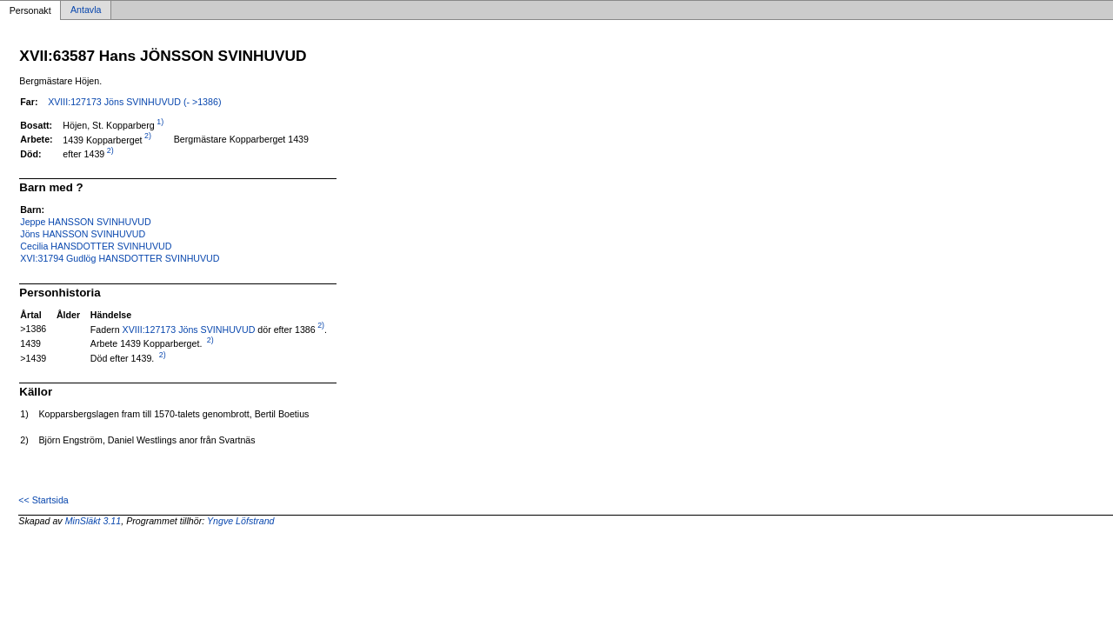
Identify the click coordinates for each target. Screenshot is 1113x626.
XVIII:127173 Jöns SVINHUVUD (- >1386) (134, 102)
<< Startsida (43, 500)
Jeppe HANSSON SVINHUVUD (85, 221)
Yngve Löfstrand (241, 521)
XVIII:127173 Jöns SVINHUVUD (189, 328)
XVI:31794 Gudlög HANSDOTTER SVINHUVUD (119, 258)
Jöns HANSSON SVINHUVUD (82, 234)
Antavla (86, 10)
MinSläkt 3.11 (93, 521)
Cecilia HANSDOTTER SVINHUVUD (95, 246)
